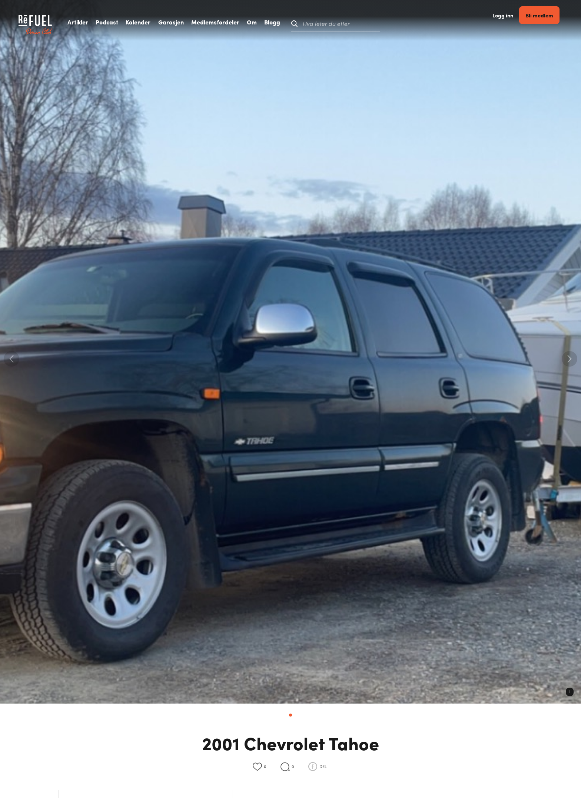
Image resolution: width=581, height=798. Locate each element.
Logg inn (507, 23)
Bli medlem (544, 23)
